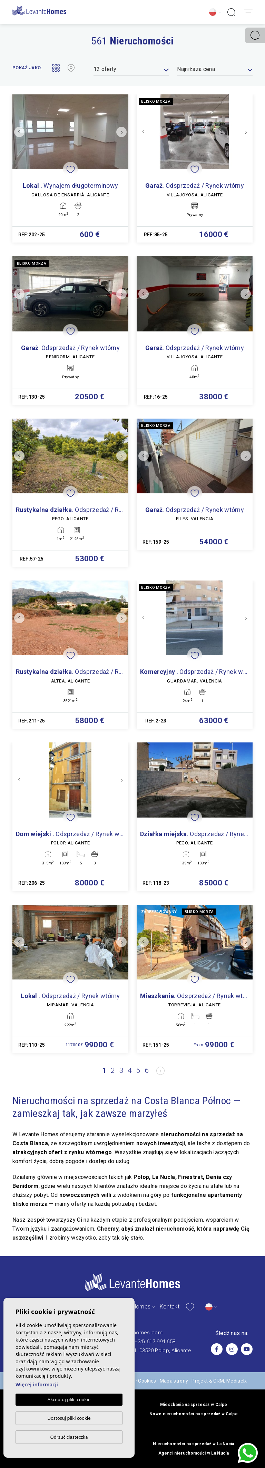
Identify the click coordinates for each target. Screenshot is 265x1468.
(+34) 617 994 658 (153, 1341)
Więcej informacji (37, 1385)
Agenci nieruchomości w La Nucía (193, 1453)
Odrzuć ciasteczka (69, 1437)
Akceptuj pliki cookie (69, 1400)
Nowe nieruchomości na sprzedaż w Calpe (193, 1413)
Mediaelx (236, 1381)
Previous (19, 131)
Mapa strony (174, 1381)
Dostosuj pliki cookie (68, 1418)
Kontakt (169, 1306)
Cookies (147, 1381)
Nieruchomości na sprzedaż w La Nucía (193, 1443)
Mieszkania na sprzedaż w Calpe (193, 1404)
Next (121, 131)
